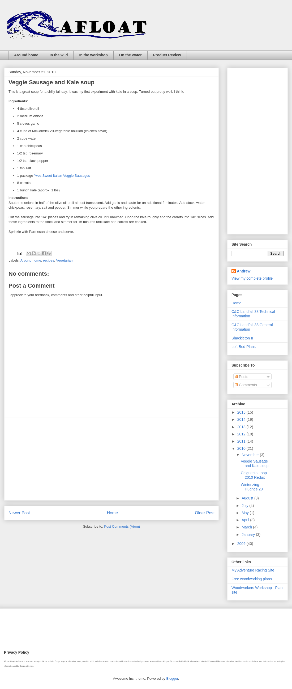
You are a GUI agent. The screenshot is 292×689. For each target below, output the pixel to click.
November (251, 455)
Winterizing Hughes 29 (252, 486)
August (248, 498)
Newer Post (19, 513)
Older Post (204, 513)
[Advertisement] (111, 459)
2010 (242, 448)
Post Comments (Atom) (122, 526)
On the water (130, 55)
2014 (242, 419)
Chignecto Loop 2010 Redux (254, 475)
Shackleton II (242, 338)
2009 (242, 543)
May (246, 513)
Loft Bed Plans (243, 346)
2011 (242, 441)
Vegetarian (64, 260)
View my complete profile (252, 278)
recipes (48, 260)
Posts (241, 377)
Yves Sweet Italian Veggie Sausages (62, 176)
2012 (242, 434)
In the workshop (93, 55)
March (247, 527)
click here (29, 666)
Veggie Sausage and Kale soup (255, 463)
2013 (242, 427)
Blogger (172, 678)
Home (112, 513)
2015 (242, 412)
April (246, 520)
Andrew (243, 271)
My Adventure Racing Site (252, 570)
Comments (246, 385)
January (249, 534)
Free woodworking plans (251, 579)
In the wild (59, 55)
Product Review (167, 55)
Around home (26, 55)
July (245, 505)
